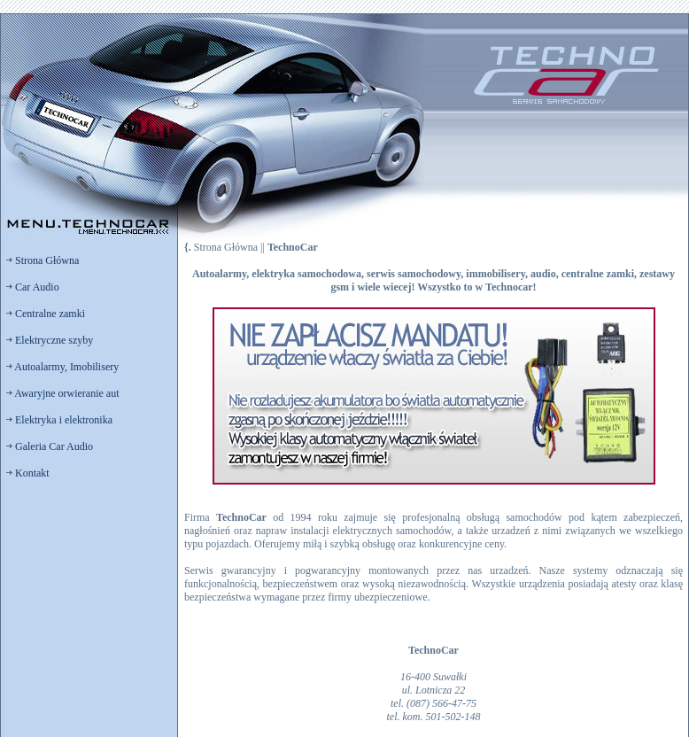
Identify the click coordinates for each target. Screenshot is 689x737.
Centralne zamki (45, 313)
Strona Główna (42, 260)
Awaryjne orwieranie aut (63, 393)
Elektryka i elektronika (59, 420)
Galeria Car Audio (49, 446)
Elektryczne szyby (49, 340)
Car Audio (32, 287)
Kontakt (28, 473)
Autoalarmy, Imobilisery (62, 367)
